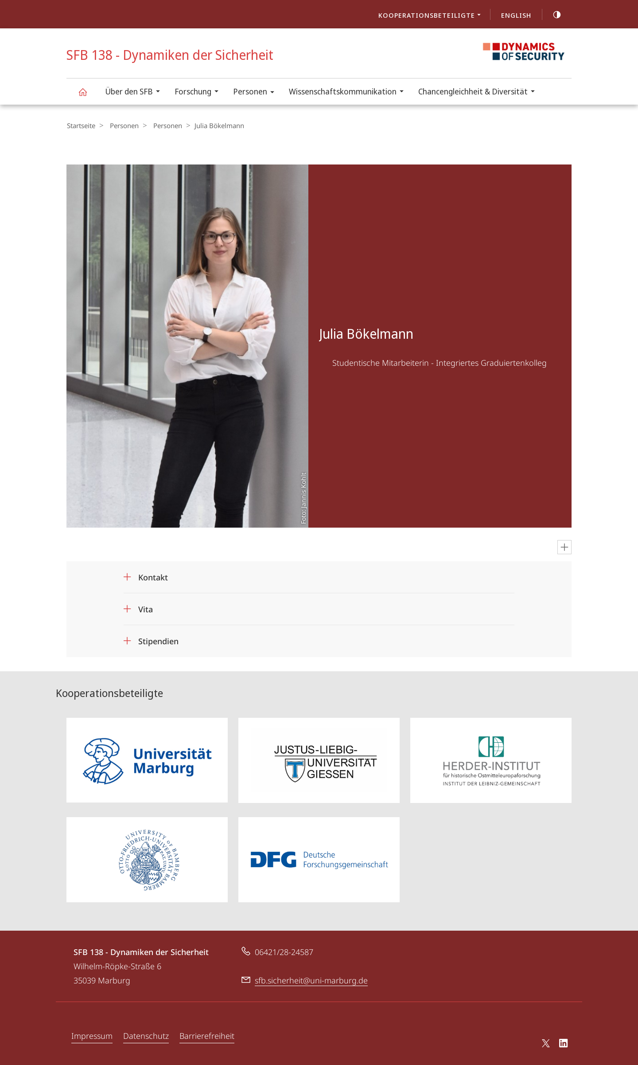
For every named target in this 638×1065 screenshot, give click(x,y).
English (516, 15)
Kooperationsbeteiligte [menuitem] (432, 16)
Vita (145, 609)
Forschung (199, 92)
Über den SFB (135, 92)
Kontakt (153, 577)
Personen (256, 93)
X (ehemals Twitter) (544, 1042)
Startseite (80, 125)
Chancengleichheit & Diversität (479, 92)
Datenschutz (146, 1035)
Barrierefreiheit (206, 1035)
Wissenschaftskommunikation (349, 92)
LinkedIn (563, 1044)
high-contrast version (552, 15)
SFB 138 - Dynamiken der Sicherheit (87, 96)
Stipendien (158, 641)
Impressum (92, 1035)
